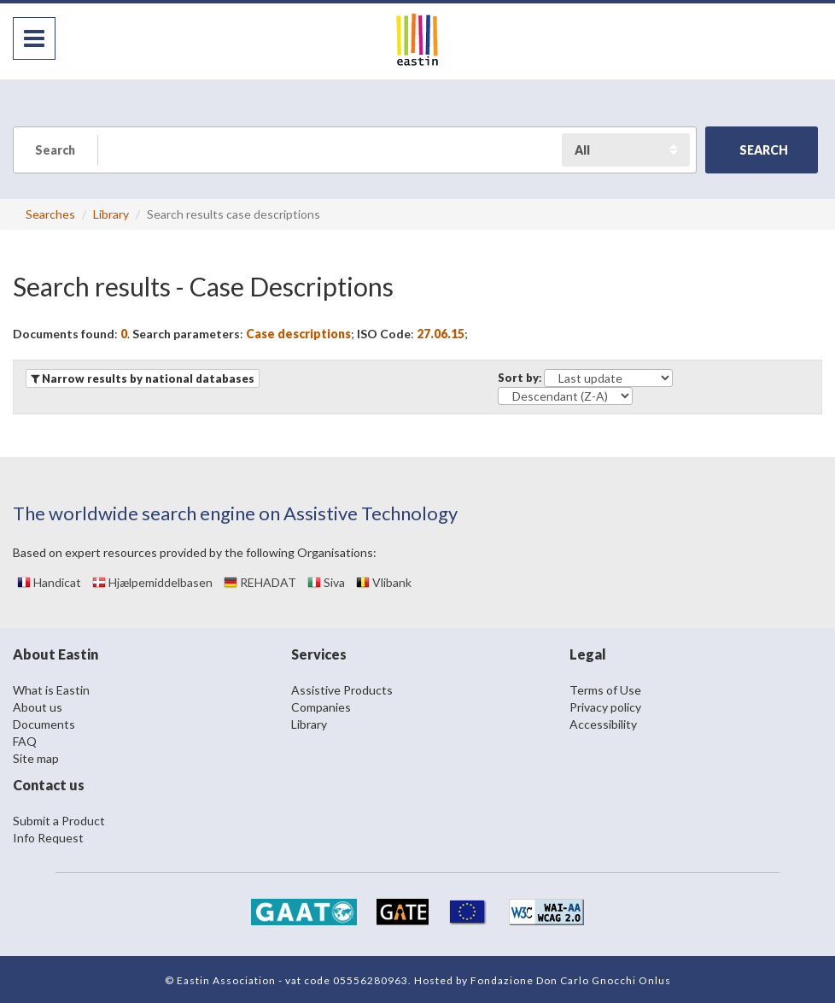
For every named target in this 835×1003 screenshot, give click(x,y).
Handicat (49, 582)
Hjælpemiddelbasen (152, 582)
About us (37, 707)
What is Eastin (51, 690)
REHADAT (260, 582)
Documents (44, 724)
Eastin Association (226, 980)
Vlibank (384, 582)
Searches (50, 214)
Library (111, 214)
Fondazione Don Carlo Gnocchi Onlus (570, 980)
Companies (321, 707)
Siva (326, 582)
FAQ (25, 741)
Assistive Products (342, 690)
